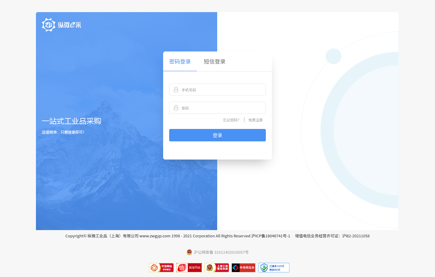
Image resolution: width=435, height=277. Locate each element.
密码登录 (180, 61)
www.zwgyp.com (155, 236)
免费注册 (255, 119)
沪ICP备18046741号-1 (270, 236)
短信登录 (215, 61)
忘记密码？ (232, 119)
